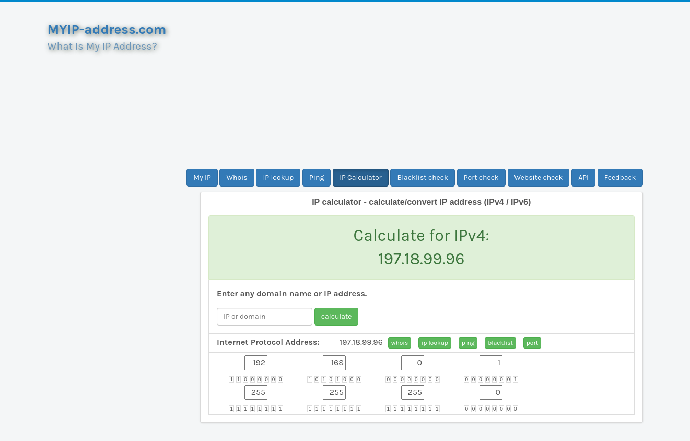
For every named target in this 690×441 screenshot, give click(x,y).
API (583, 177)
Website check (538, 177)
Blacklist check (422, 177)
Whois (236, 177)
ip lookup (435, 342)
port (532, 342)
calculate (336, 316)
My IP (201, 177)
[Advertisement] (421, 85)
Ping (316, 177)
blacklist (500, 342)
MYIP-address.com (107, 29)
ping (468, 342)
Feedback (620, 177)
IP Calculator (361, 177)
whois (399, 342)
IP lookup (278, 177)
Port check (481, 177)
